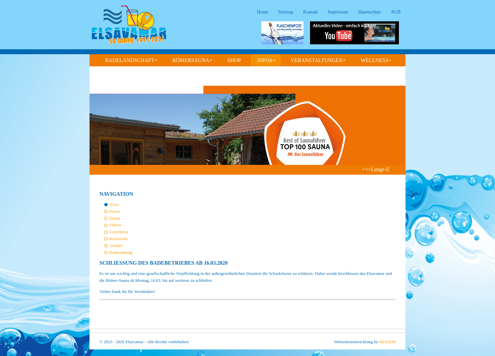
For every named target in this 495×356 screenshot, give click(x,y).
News (114, 204)
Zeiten (114, 218)
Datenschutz (369, 12)
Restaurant (118, 238)
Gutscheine (118, 231)
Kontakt (310, 12)
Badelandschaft (131, 60)
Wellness (376, 60)
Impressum (338, 12)
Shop (234, 60)
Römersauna (192, 60)
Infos (266, 60)
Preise (114, 211)
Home (262, 12)
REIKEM (387, 341)
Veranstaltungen (318, 60)
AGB (396, 12)
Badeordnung (120, 252)
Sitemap (285, 12)
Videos (115, 224)
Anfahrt (115, 245)
